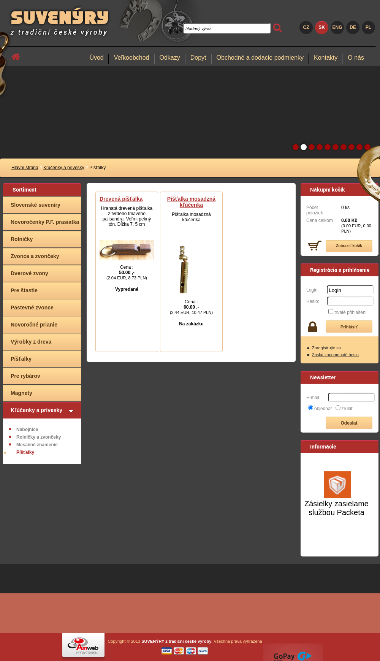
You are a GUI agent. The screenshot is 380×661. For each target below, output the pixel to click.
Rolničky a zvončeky (38, 437)
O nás (356, 57)
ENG (337, 27)
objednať (323, 408)
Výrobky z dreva (31, 342)
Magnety (21, 393)
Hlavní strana (24, 167)
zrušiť (347, 408)
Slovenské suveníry (35, 205)
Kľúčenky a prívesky (63, 167)
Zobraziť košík (349, 246)
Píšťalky (21, 359)
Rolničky (22, 239)
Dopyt (198, 57)
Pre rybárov (25, 376)
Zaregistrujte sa (326, 348)
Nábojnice (27, 429)
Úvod (96, 57)
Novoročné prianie (34, 325)
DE (353, 27)
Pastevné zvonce (32, 307)
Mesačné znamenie (37, 444)
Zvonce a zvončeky (35, 256)
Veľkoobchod (131, 57)
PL (368, 27)
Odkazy (170, 57)
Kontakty (325, 57)
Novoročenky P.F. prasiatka (45, 222)
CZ (306, 27)
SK (321, 27)
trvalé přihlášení (350, 312)
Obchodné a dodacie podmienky (260, 57)
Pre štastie (24, 290)
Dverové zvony (29, 273)
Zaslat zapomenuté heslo (335, 354)
